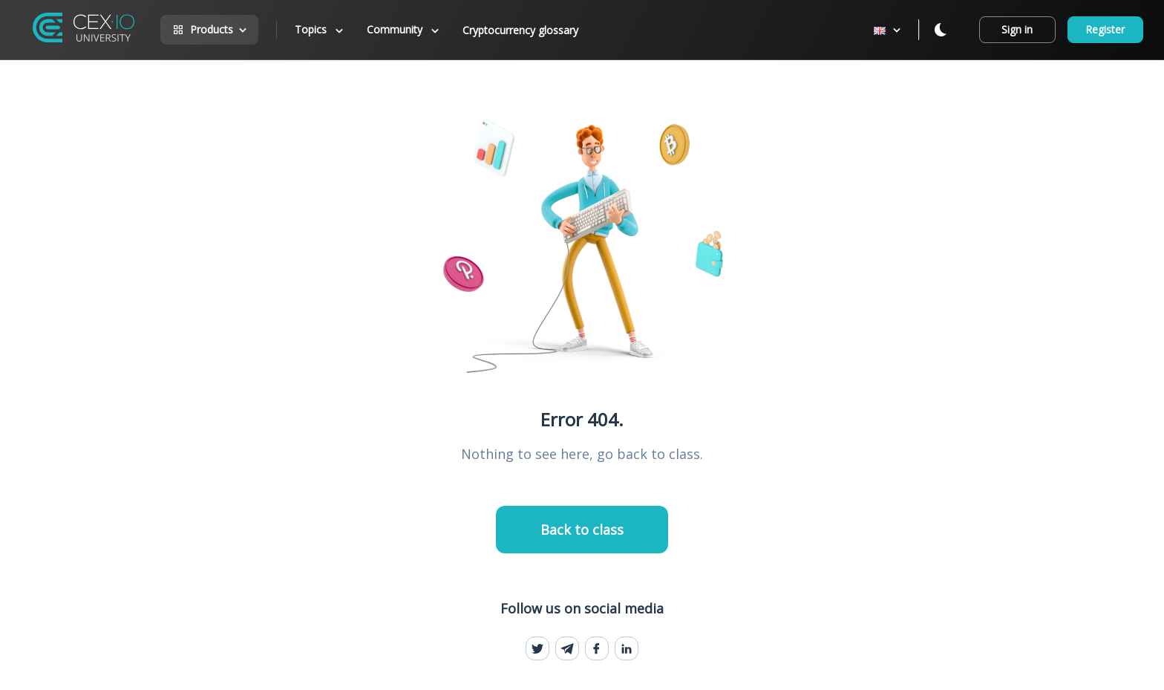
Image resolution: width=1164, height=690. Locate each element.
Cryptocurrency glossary (520, 30)
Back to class (582, 529)
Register (1105, 29)
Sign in (1017, 29)
